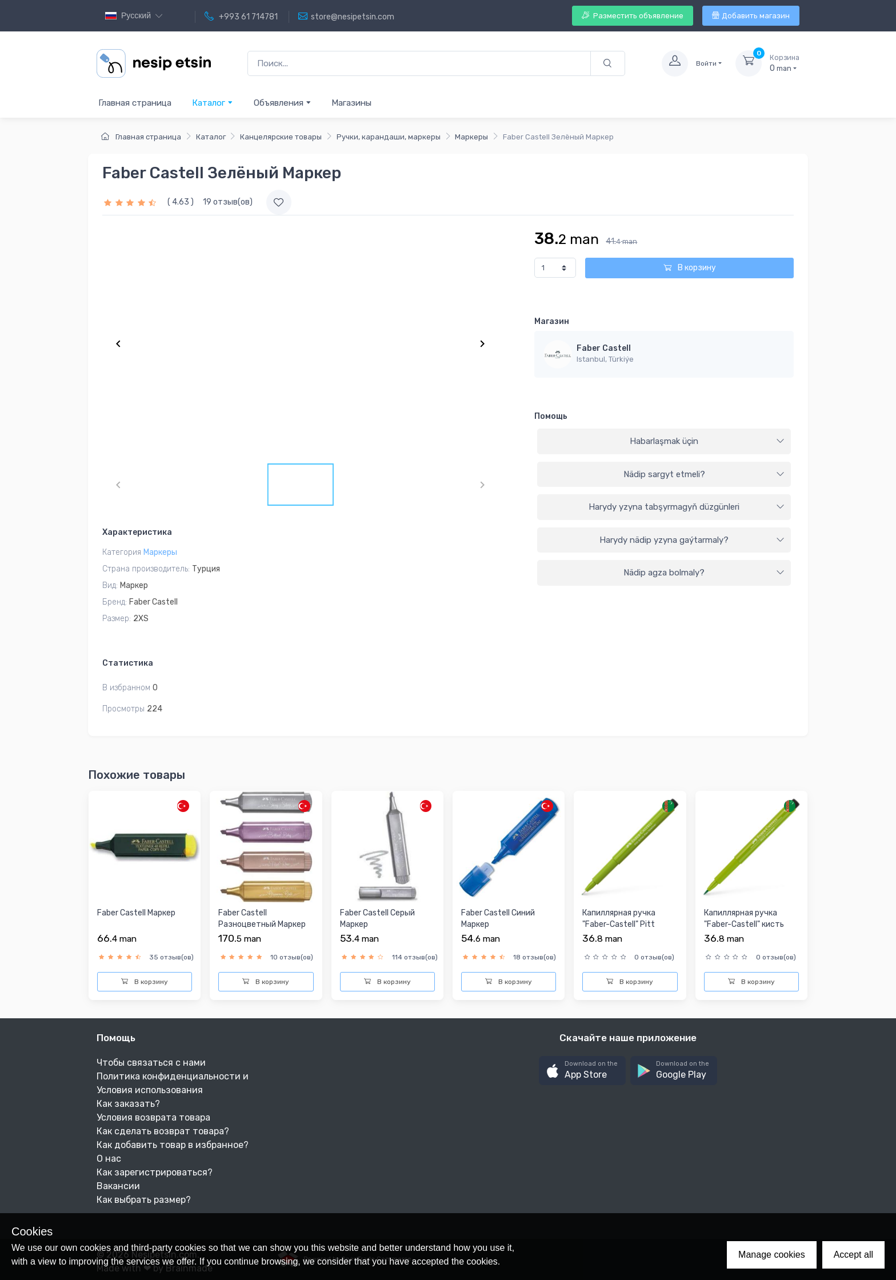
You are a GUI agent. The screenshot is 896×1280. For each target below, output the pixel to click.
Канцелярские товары (281, 137)
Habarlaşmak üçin (707, 441)
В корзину (689, 268)
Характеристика (137, 532)
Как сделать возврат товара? (163, 1131)
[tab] (664, 441)
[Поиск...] (419, 64)
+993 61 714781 (241, 16)
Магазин (551, 321)
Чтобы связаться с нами (151, 1062)
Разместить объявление (632, 15)
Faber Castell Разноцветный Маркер (262, 918)
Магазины (351, 103)
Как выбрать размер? (144, 1199)
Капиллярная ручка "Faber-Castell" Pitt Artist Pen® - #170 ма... (626, 924)
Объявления (282, 102)
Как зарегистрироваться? (155, 1172)
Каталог (212, 102)
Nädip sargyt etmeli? (704, 474)
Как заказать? (128, 1103)
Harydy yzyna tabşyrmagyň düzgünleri (687, 507)
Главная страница (134, 103)
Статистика (127, 663)
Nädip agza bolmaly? (704, 572)
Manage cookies (771, 1254)
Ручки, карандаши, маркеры (389, 137)
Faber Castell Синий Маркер (498, 918)
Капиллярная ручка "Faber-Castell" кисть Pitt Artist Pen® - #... (744, 924)
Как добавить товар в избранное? (173, 1144)
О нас (109, 1158)
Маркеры (471, 137)
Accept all (853, 1254)
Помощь (550, 416)
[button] (582, 1070)
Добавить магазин (751, 15)
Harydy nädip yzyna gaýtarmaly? (692, 540)
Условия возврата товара (153, 1117)
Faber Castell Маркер (136, 913)
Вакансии (118, 1186)
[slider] (131, 202)
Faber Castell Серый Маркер (377, 918)
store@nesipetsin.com (346, 16)
